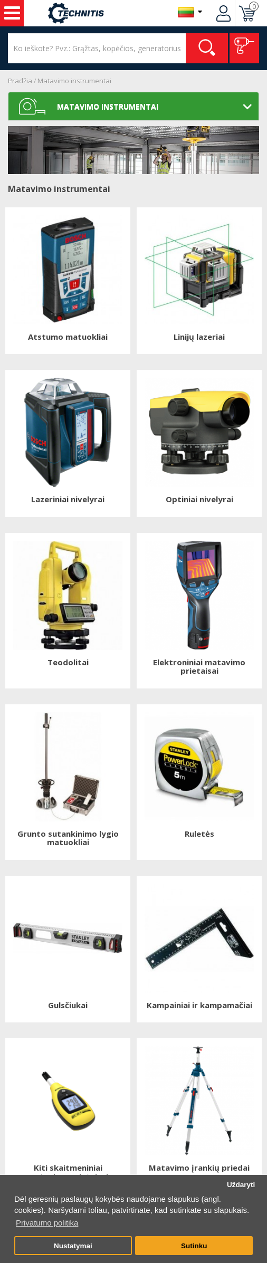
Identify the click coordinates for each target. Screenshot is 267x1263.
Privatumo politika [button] (47, 1222)
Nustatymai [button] (73, 1246)
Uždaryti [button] (241, 1185)
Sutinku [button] (194, 1246)
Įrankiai (12, 13)
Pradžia (20, 80)
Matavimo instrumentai (74, 80)
